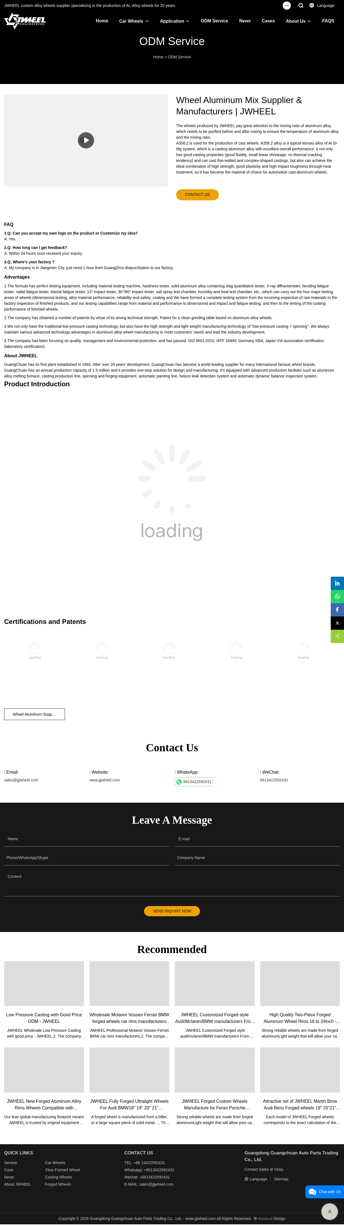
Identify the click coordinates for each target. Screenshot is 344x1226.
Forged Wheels (58, 1186)
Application (172, 21)
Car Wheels (131, 21)
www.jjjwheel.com (105, 781)
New (8, 1179)
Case (8, 1171)
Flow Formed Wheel (62, 1171)
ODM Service (214, 21)
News (245, 21)
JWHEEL (23, 1186)
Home (102, 21)
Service (10, 1164)
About (9, 1186)
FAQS (328, 21)
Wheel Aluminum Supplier (35, 715)
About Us (296, 21)
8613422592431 (193, 783)
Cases (268, 21)
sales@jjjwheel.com (21, 781)
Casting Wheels (58, 1179)
